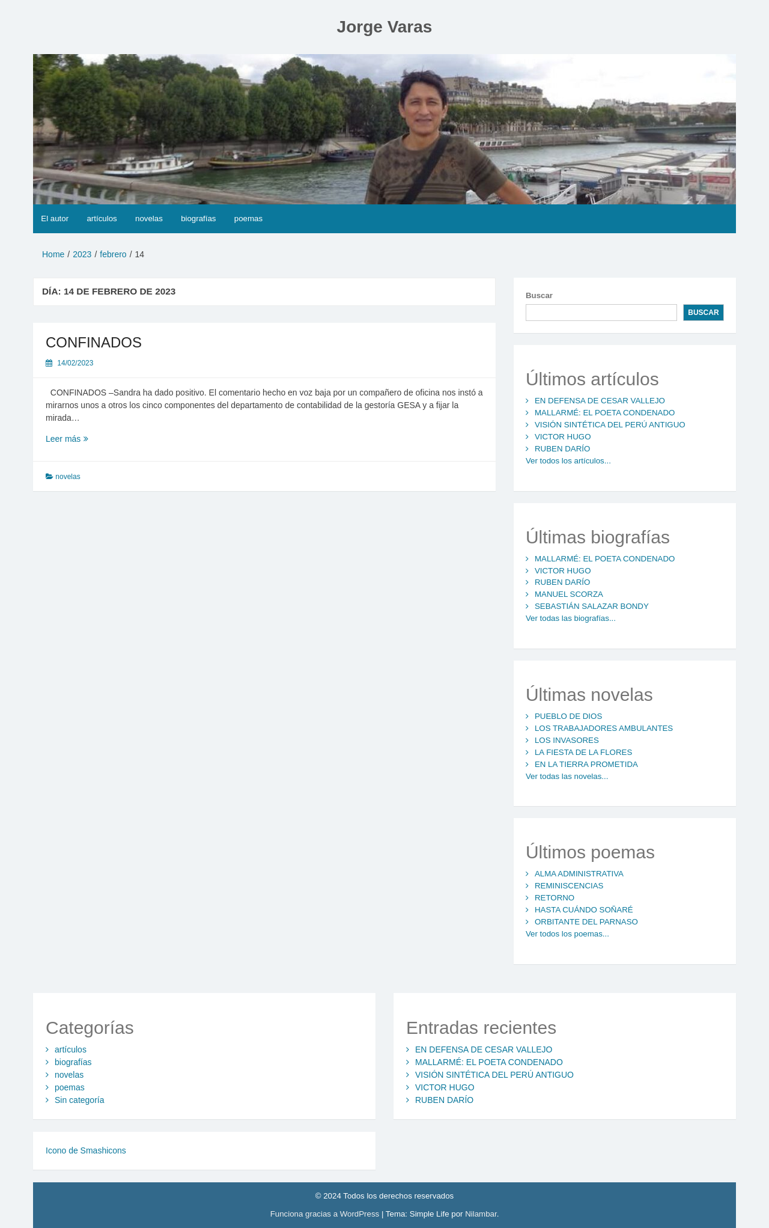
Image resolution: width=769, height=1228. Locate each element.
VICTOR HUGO (563, 436)
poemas (248, 218)
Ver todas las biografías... (571, 618)
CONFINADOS (94, 342)
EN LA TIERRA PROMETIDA (586, 764)
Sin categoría (80, 1100)
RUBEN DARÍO (562, 448)
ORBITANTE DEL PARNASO (586, 921)
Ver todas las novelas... (567, 776)
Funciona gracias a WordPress (325, 1213)
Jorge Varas (385, 26)
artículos (102, 218)
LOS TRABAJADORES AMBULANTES (604, 728)
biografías (198, 218)
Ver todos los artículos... (568, 460)
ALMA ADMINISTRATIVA (579, 873)
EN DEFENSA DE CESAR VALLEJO (600, 400)
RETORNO (554, 897)
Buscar (539, 295)
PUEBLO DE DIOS (568, 716)
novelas (149, 218)
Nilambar (480, 1213)
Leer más (91, 438)
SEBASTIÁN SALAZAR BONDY (592, 606)
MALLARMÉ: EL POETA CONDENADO (605, 412)
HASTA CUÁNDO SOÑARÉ (584, 909)
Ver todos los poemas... (567, 933)
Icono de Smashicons (86, 1150)
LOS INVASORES (567, 740)
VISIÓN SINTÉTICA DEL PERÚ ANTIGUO (610, 424)
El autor (54, 218)
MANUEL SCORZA (569, 594)
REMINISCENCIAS (569, 885)
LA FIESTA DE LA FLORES (583, 752)
